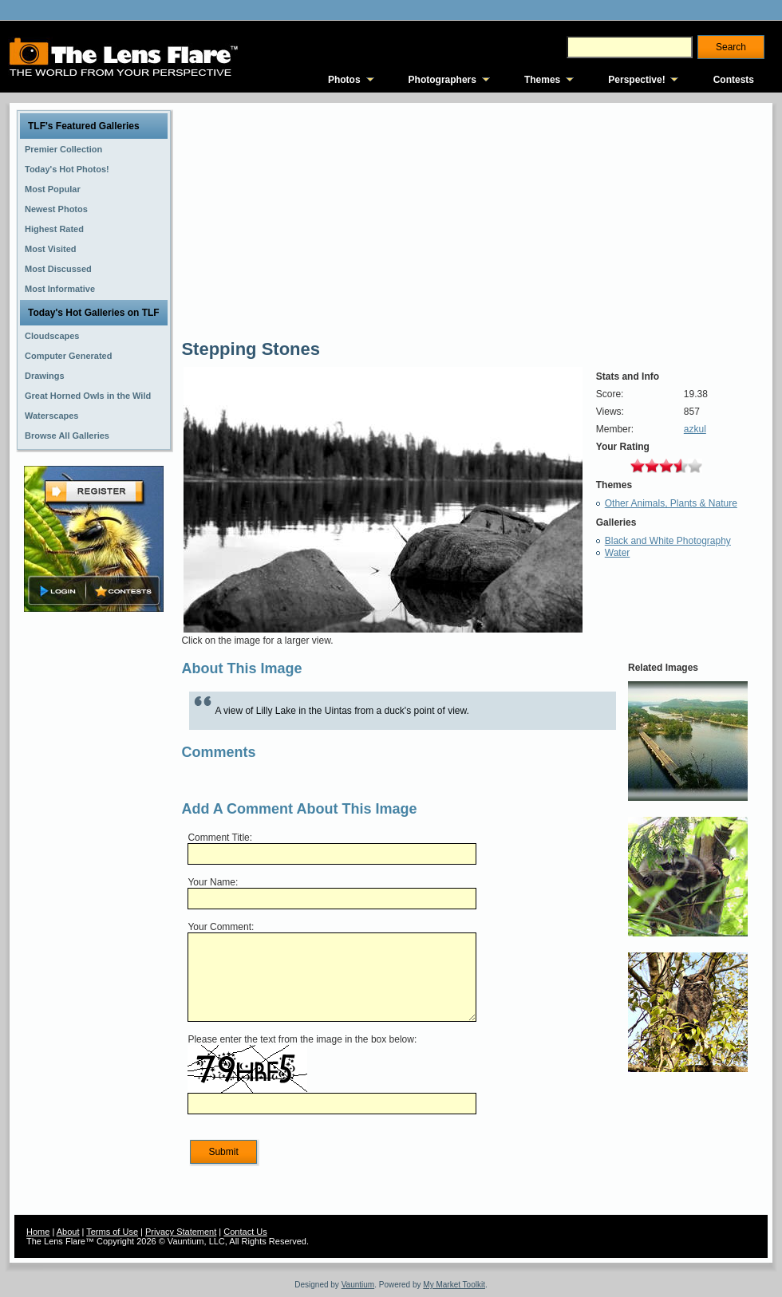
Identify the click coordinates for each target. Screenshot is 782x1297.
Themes (542, 79)
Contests (733, 79)
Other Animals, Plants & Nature (671, 503)
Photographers (442, 79)
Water (617, 552)
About (68, 1231)
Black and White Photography (668, 540)
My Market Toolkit (454, 1284)
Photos (344, 79)
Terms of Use (112, 1231)
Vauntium (358, 1284)
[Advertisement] (94, 867)
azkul (695, 429)
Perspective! (636, 79)
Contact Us (245, 1231)
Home (37, 1231)
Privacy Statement (180, 1231)
